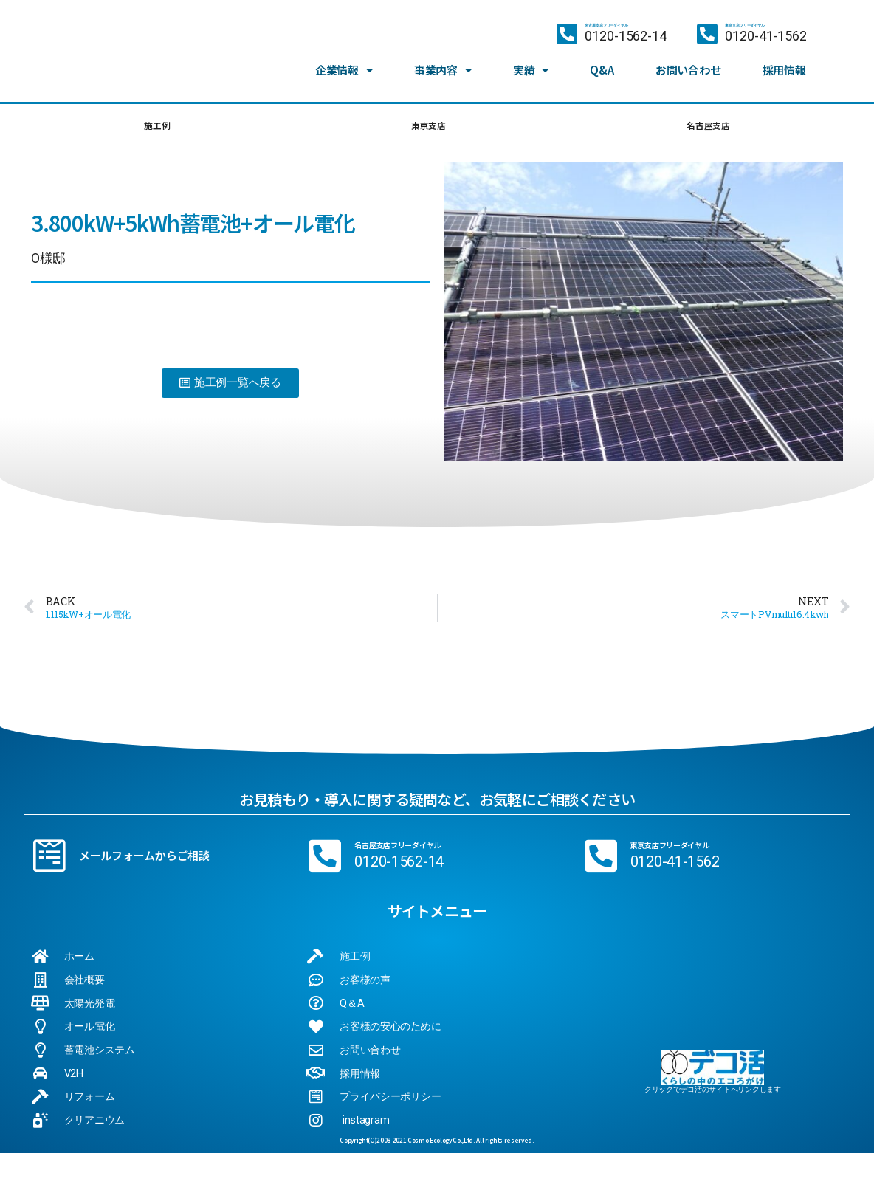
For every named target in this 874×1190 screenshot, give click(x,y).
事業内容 (443, 70)
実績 (530, 70)
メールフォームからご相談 (144, 860)
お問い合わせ (688, 70)
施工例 (156, 128)
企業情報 (344, 70)
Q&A (601, 70)
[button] (230, 387)
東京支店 (426, 128)
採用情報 (784, 70)
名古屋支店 (707, 128)
